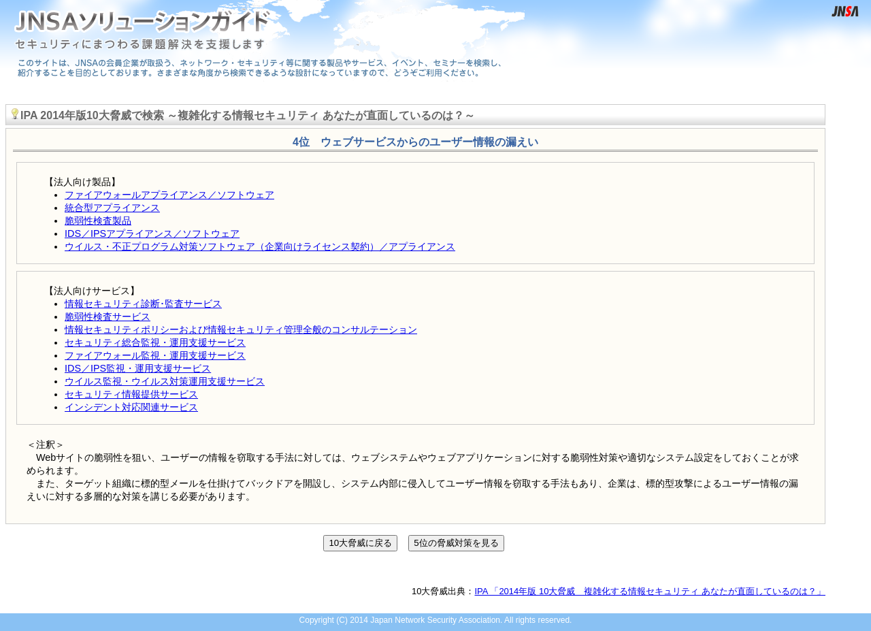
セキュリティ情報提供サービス (131, 394)
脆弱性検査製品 (98, 220)
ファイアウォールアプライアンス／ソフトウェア (169, 194)
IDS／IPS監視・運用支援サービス (138, 368)
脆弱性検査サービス (107, 316)
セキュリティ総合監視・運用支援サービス (155, 342)
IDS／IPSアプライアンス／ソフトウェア (152, 233)
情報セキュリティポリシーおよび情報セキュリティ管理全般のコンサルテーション (241, 329)
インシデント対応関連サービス (131, 407)
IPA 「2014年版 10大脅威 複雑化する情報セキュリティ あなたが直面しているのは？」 (650, 591)
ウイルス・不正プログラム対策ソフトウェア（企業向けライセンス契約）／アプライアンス (260, 246)
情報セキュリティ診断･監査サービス (143, 303)
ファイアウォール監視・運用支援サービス (155, 355)
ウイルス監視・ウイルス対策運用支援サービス (165, 381)
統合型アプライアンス (112, 207)
